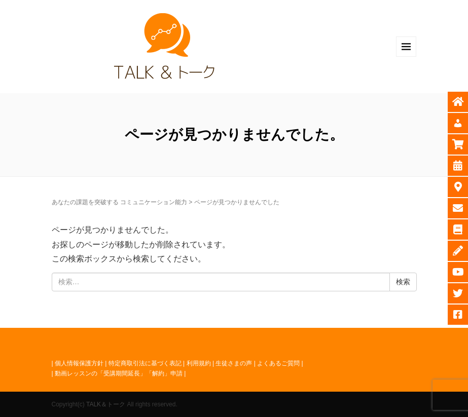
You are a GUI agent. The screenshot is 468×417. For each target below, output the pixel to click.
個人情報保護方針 (79, 363)
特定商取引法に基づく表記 (145, 363)
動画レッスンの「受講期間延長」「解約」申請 (119, 373)
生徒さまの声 (233, 363)
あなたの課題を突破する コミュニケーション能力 (119, 202)
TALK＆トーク (105, 404)
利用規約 (199, 363)
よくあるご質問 (278, 363)
